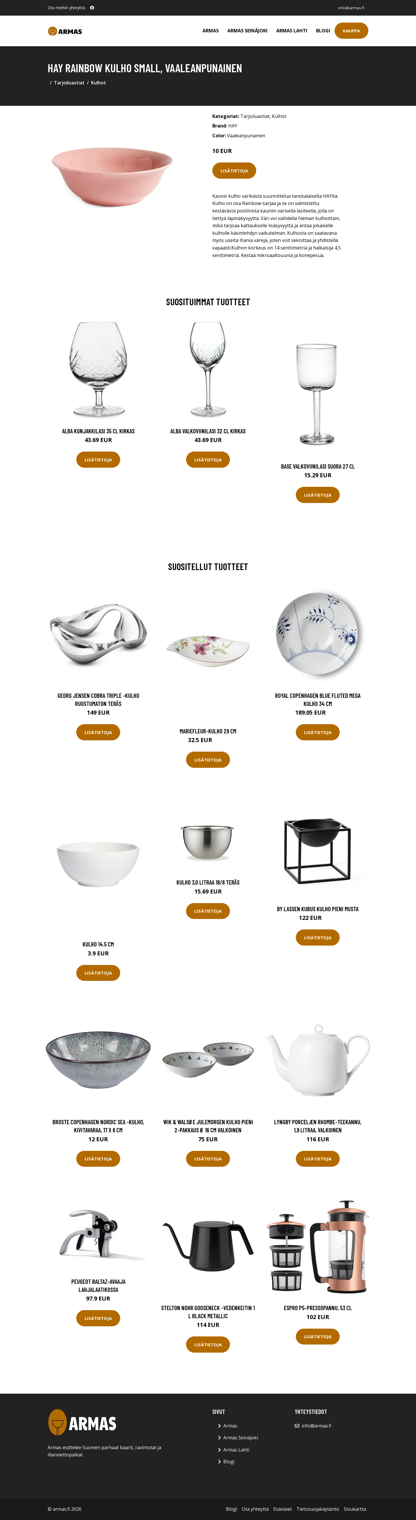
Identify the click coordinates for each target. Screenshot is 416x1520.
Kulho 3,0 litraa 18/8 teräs (208, 882)
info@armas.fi (351, 7)
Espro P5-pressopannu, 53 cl (318, 1307)
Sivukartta (355, 1509)
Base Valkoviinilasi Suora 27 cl (318, 466)
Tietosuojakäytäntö (317, 1509)
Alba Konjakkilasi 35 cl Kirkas (98, 430)
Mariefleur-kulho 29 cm (208, 731)
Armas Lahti (291, 30)
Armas (211, 30)
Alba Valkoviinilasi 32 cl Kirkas (208, 430)
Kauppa (351, 31)
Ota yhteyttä (255, 1509)
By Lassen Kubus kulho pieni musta (318, 908)
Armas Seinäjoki (247, 30)
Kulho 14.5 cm (98, 944)
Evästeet (282, 1509)
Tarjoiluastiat (69, 82)
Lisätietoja (234, 170)
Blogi (323, 30)
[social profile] (92, 7)
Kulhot (98, 82)
